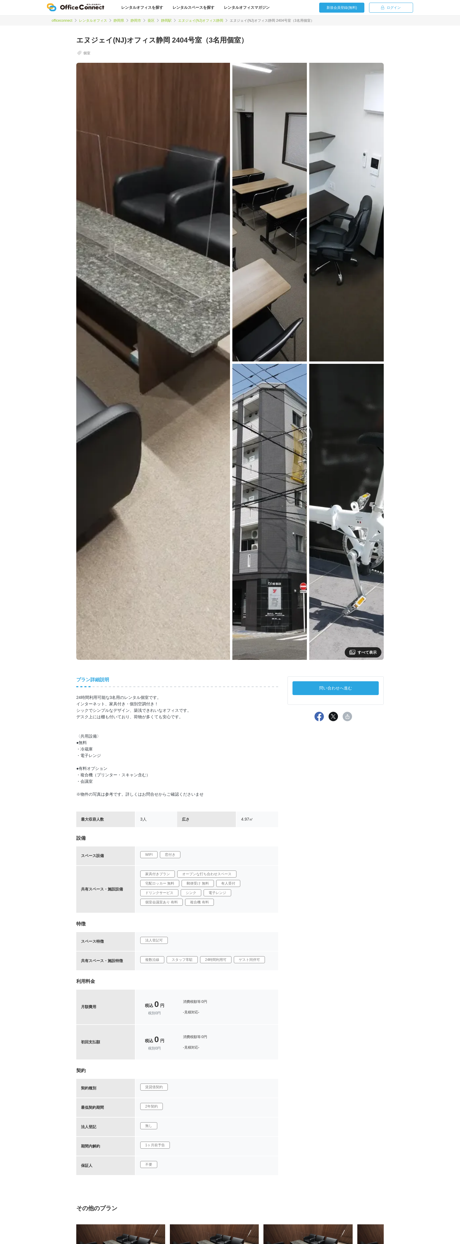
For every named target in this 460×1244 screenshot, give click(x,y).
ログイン (391, 8)
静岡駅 (166, 20)
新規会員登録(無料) (342, 8)
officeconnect (62, 20)
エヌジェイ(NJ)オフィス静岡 (201, 20)
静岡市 (136, 20)
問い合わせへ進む (335, 688)
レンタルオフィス (93, 20)
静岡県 (119, 20)
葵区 (151, 20)
